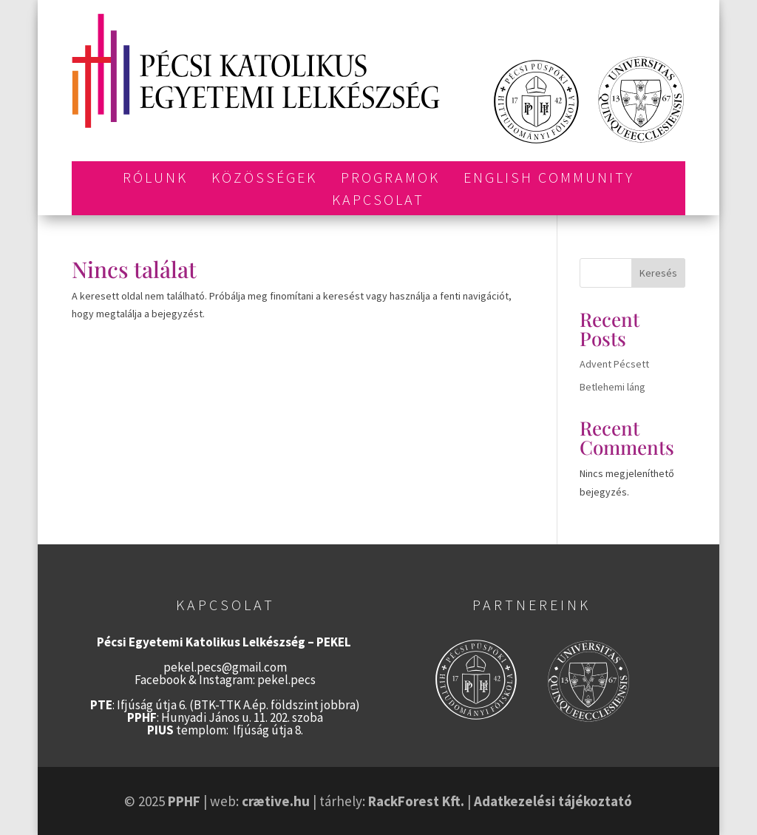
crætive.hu (276, 801)
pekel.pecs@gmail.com (225, 667)
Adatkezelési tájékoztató (553, 801)
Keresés (658, 273)
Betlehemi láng (612, 386)
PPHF (184, 801)
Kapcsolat (378, 202)
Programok (390, 179)
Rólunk (155, 179)
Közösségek (264, 179)
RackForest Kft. (416, 801)
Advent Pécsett (614, 364)
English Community (549, 179)
